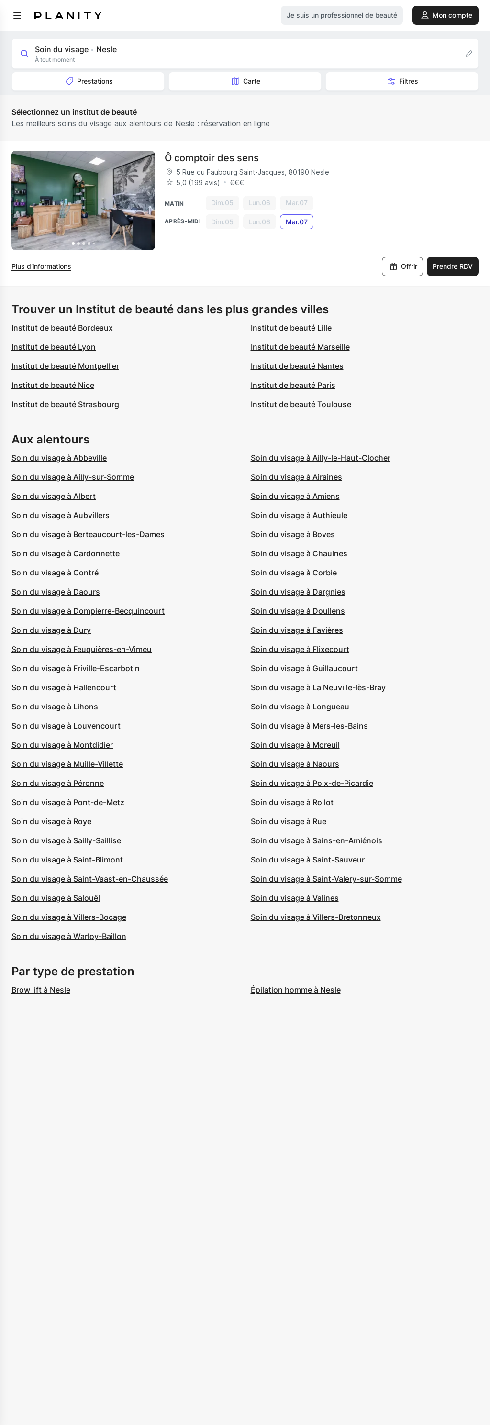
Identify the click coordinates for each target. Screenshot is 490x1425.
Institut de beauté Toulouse (301, 404)
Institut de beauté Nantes (297, 366)
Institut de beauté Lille (291, 327)
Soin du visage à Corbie (294, 572)
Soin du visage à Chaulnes (299, 553)
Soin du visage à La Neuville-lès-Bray (318, 687)
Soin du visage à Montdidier (62, 745)
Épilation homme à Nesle (296, 989)
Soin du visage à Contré (55, 572)
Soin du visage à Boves (293, 534)
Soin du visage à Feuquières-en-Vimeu (81, 649)
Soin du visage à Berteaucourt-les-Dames (88, 534)
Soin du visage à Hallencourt (63, 687)
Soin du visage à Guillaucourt (304, 668)
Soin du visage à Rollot (292, 802)
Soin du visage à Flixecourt (300, 649)
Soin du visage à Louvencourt (66, 725)
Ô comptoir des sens (212, 158)
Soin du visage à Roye (51, 821)
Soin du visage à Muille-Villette (67, 764)
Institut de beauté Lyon (53, 347)
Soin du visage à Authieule (299, 515)
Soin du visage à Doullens (298, 611)
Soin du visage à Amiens (295, 496)
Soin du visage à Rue (288, 821)
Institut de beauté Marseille (300, 347)
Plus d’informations (41, 266)
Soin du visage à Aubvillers (60, 515)
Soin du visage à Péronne (57, 783)
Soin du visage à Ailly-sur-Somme (72, 477)
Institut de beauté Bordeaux (62, 327)
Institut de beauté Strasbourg (65, 404)
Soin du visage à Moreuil (295, 745)
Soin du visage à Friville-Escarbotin (75, 668)
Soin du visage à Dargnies (298, 592)
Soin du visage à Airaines (296, 477)
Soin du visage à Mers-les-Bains (309, 725)
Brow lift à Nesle (40, 989)
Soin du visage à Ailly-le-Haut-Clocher (320, 458)
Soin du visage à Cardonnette (65, 553)
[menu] (17, 15)
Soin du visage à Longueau (300, 706)
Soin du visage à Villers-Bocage (68, 917)
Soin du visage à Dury (51, 630)
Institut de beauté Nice (52, 385)
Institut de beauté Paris (293, 385)
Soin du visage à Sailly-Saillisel (67, 840)
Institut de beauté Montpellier (65, 366)
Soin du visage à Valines (295, 898)
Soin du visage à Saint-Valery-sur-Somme (326, 879)
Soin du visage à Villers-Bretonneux (316, 917)
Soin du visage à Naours (295, 764)
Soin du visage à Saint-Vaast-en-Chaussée (89, 879)
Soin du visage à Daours (55, 592)
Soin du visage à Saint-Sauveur (308, 859)
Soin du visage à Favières (297, 630)
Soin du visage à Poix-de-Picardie (312, 783)
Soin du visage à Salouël (55, 898)
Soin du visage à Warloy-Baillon (68, 936)
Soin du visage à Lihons (54, 706)
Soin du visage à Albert (53, 496)
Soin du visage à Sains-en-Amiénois (316, 840)
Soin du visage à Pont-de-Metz (67, 802)
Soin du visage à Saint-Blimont (67, 859)
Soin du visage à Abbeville (59, 458)
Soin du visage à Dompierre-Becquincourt (88, 611)
